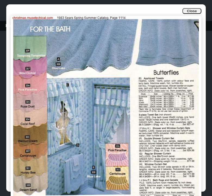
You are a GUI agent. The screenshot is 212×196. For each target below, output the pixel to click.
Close (192, 11)
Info (8, 26)
